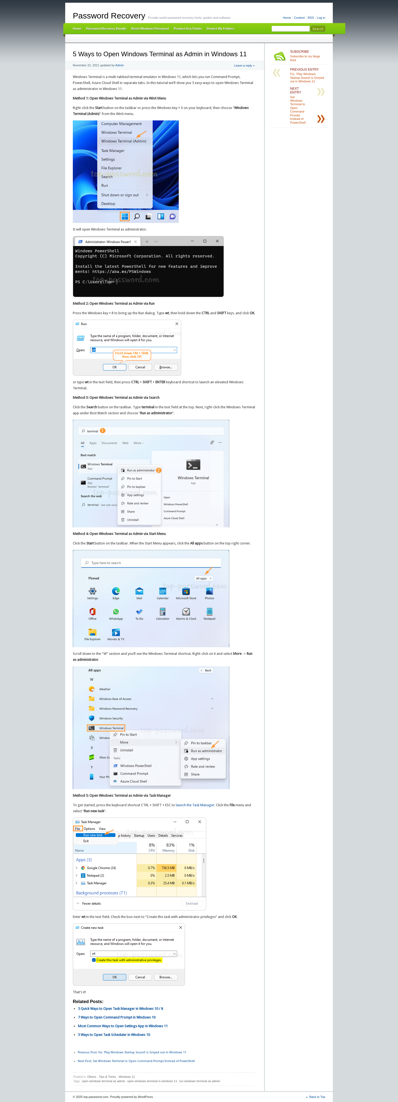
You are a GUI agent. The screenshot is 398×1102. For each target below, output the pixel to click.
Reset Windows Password (150, 28)
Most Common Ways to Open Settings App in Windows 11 (123, 1026)
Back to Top (317, 1096)
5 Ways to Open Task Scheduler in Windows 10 (114, 1035)
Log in (321, 17)
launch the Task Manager (195, 805)
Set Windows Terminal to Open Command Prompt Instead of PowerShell (136, 1061)
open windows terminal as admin (103, 1081)
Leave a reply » (244, 65)
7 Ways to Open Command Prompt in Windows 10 (116, 1017)
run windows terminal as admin (199, 1081)
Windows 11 (127, 1076)
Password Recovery (109, 15)
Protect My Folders (220, 28)
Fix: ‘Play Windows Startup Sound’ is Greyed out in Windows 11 (132, 1052)
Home (287, 17)
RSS (311, 17)
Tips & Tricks (107, 1076)
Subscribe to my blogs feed (307, 56)
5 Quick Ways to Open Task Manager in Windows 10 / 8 (120, 1009)
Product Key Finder (188, 28)
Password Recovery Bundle (106, 28)
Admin (119, 65)
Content (299, 17)
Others (91, 1076)
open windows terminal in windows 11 (152, 1081)
